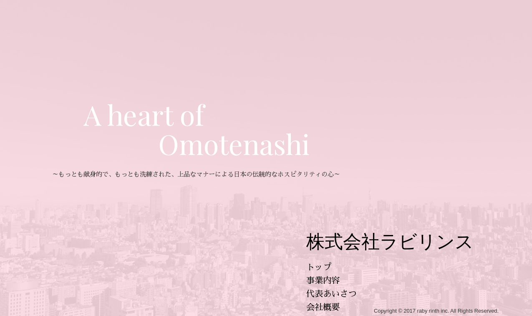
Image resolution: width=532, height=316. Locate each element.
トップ (318, 267)
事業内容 (323, 280)
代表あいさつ (331, 294)
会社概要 (323, 307)
